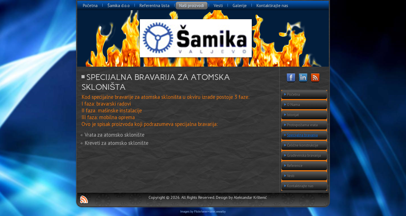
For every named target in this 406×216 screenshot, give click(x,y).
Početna (90, 5)
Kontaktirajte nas (272, 5)
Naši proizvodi (191, 5)
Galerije (240, 5)
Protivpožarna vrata (302, 125)
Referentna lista (154, 5)
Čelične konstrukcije (302, 145)
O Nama (293, 104)
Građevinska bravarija (304, 155)
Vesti (218, 5)
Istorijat (293, 114)
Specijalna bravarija (302, 135)
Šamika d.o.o (118, 5)
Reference (295, 165)
